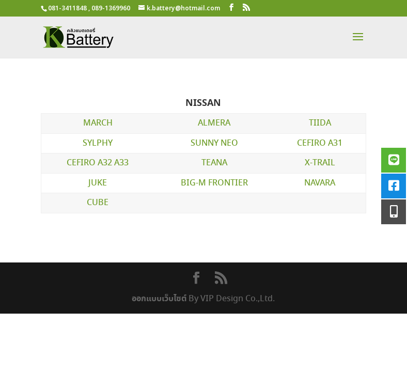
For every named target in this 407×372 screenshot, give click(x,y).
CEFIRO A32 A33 (98, 163)
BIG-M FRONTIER (214, 183)
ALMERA (214, 123)
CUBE (97, 203)
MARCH (98, 123)
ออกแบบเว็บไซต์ (159, 298)
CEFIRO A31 (319, 143)
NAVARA (319, 183)
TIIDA (320, 123)
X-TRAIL (320, 163)
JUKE (97, 183)
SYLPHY (98, 143)
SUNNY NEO (214, 143)
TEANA (214, 163)
